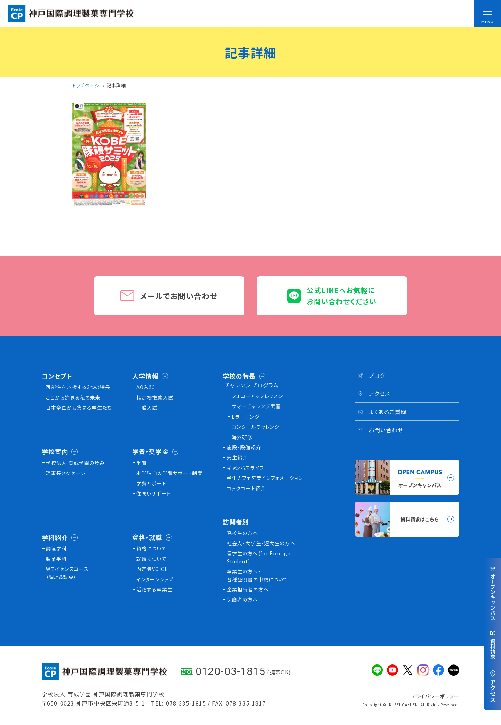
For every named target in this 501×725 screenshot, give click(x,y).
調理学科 (56, 548)
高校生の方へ (242, 533)
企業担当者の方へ (248, 589)
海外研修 (242, 437)
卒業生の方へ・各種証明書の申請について (257, 575)
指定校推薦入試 (154, 397)
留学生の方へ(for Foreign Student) (259, 557)
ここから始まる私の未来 (73, 397)
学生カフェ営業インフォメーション (265, 477)
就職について (151, 558)
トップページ (86, 85)
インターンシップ (155, 579)
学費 (141, 462)
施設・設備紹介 (244, 447)
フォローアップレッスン (257, 396)
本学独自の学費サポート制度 (169, 472)
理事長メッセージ (66, 472)
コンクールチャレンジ (256, 426)
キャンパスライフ (245, 467)
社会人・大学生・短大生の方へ (261, 543)
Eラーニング (246, 416)
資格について (151, 548)
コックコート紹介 (246, 488)
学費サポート (151, 483)
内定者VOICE (152, 568)
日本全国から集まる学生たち (79, 407)
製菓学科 (56, 558)
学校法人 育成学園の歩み (75, 462)
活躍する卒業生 (154, 589)
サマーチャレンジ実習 (256, 406)
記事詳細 (116, 85)
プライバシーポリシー (435, 696)
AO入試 (145, 387)
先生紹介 (237, 457)
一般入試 (146, 407)
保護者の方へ (242, 599)
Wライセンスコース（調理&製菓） (67, 572)
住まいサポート (153, 493)
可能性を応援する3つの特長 (78, 387)
